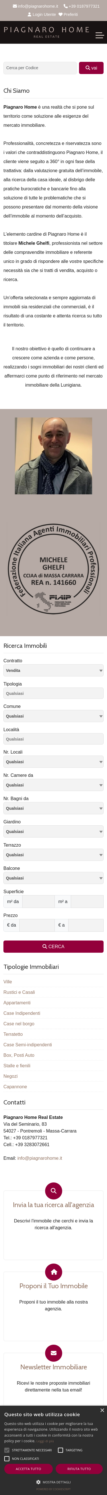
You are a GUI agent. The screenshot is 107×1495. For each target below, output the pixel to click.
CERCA (53, 946)
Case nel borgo (19, 1023)
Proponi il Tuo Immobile (53, 1286)
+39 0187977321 (82, 6)
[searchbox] (55, 694)
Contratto (12, 660)
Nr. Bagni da (16, 798)
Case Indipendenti (21, 1013)
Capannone (15, 1086)
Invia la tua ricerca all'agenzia (53, 1205)
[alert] (53, 1450)
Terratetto (13, 1034)
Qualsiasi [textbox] (15, 716)
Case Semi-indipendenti (27, 1044)
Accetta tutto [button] (28, 1469)
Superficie (13, 891)
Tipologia (12, 684)
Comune (12, 706)
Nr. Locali (13, 752)
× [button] (102, 1410)
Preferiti (68, 14)
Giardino (12, 821)
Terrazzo (12, 845)
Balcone (11, 868)
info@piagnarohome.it (35, 6)
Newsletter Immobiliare (53, 1367)
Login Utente (42, 14)
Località (11, 729)
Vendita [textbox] (13, 670)
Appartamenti (17, 1002)
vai (91, 68)
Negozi (10, 1076)
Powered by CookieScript (53, 1489)
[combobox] (53, 670)
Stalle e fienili (16, 1065)
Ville (7, 981)
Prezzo (10, 915)
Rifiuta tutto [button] (79, 1469)
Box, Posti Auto (19, 1055)
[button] (53, 1482)
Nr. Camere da (18, 775)
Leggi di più (45, 1441)
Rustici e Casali (19, 992)
